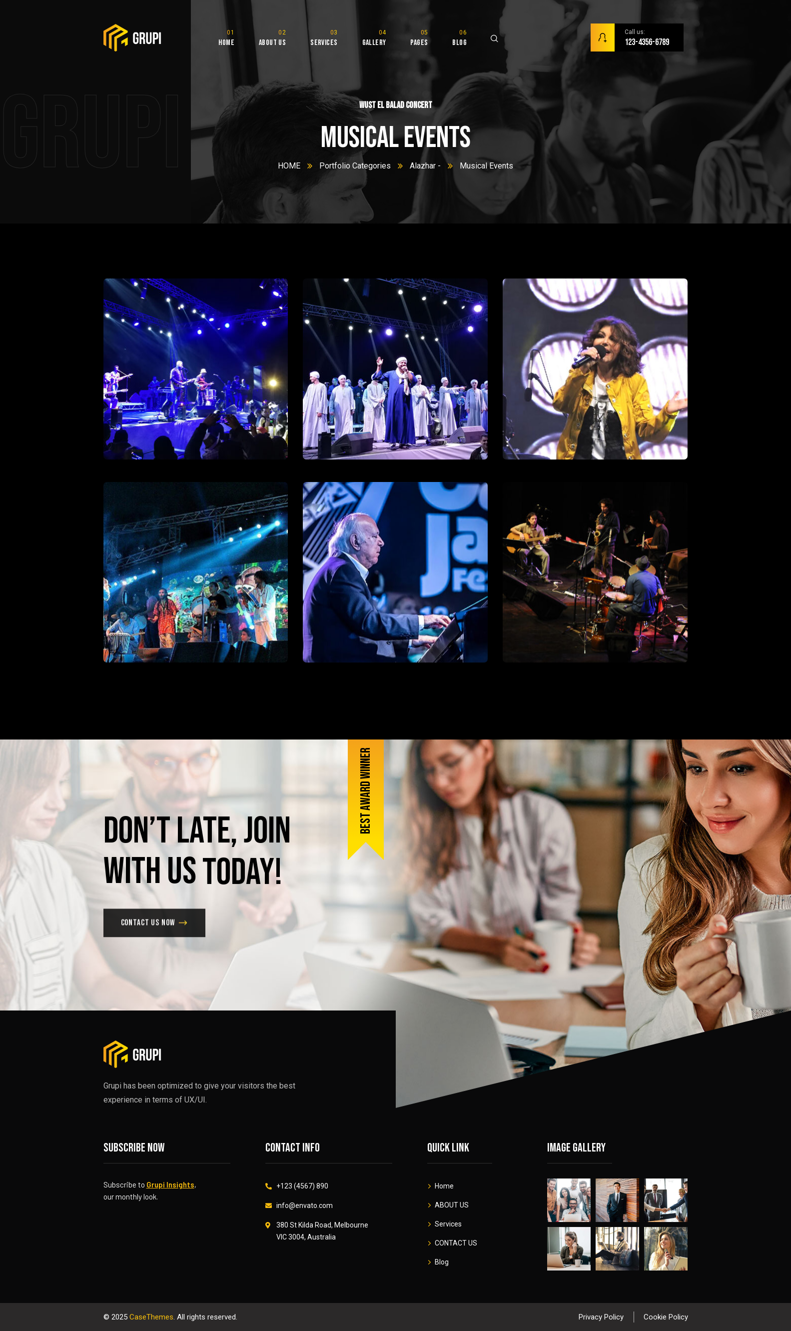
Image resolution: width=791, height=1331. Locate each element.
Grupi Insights (170, 1184)
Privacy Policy (601, 1317)
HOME (289, 165)
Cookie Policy (666, 1317)
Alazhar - (425, 165)
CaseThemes (151, 1317)
